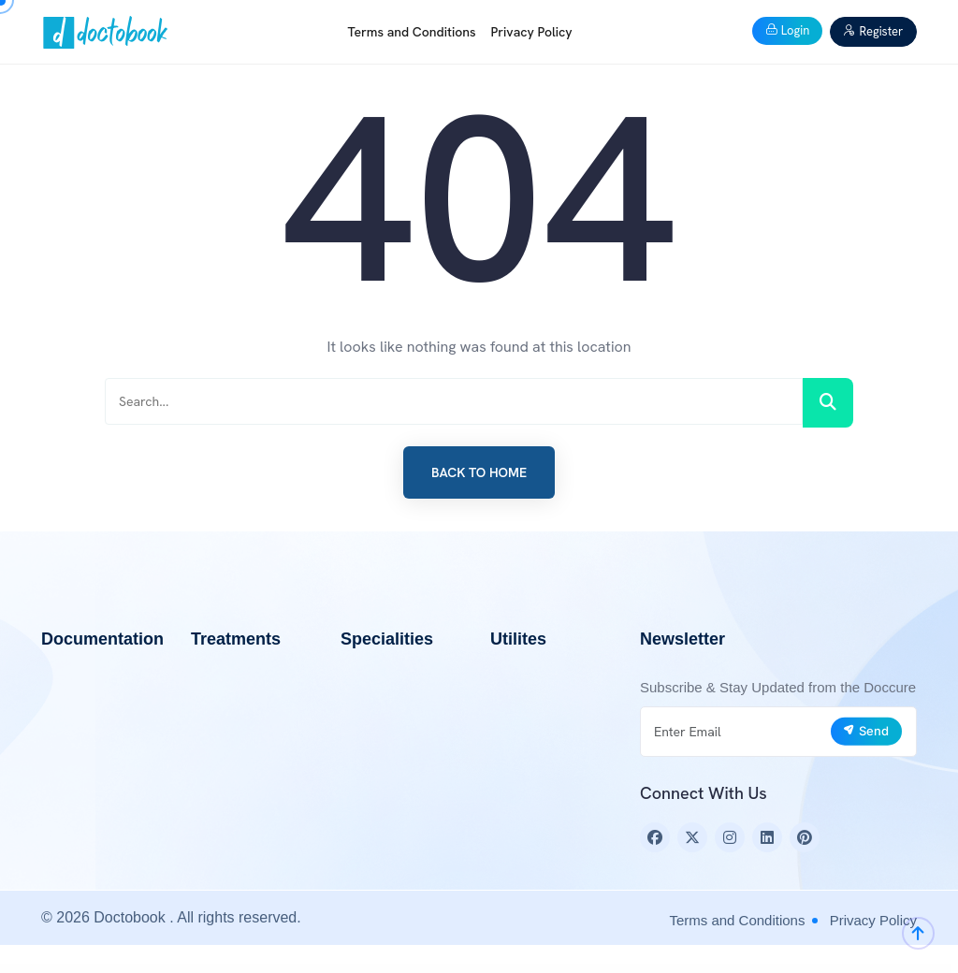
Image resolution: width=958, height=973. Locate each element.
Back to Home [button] (479, 472)
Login (787, 30)
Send (866, 730)
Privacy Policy (532, 31)
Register (873, 31)
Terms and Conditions (412, 31)
